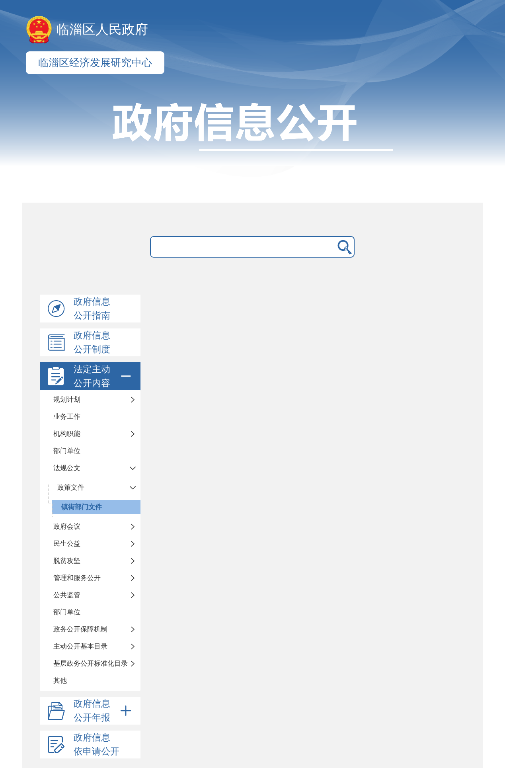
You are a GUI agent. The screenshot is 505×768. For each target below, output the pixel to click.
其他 (60, 680)
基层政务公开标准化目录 (90, 663)
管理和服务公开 (77, 578)
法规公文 (66, 468)
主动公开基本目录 (80, 646)
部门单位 (66, 451)
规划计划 (66, 399)
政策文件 (70, 487)
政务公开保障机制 (80, 629)
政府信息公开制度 (92, 342)
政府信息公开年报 (104, 711)
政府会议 (66, 526)
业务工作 (66, 416)
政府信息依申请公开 (96, 744)
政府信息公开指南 (92, 308)
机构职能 (66, 434)
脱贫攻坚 (66, 561)
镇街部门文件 (81, 507)
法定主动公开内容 (104, 376)
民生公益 (66, 543)
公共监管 (66, 595)
